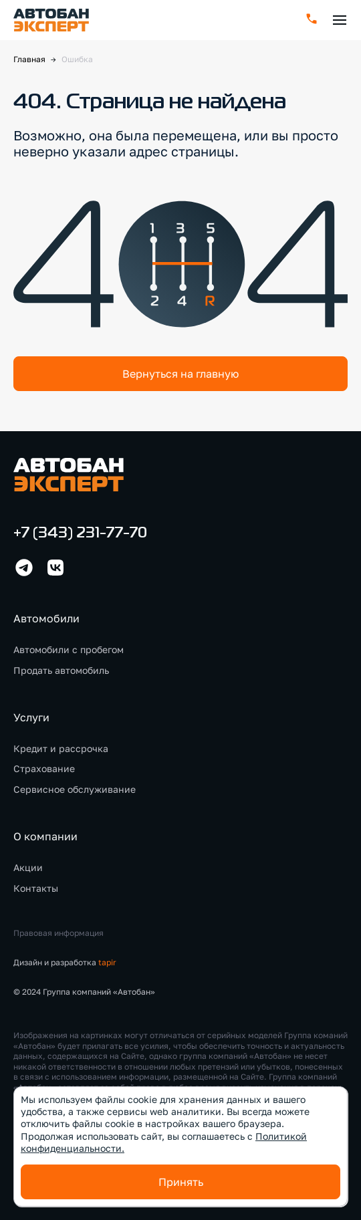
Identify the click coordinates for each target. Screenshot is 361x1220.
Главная (29, 59)
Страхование (44, 768)
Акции (28, 867)
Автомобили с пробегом (68, 649)
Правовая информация (58, 933)
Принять (180, 1182)
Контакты (35, 888)
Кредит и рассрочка (60, 748)
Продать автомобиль (61, 670)
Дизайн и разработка (64, 962)
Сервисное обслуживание (74, 789)
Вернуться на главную (180, 373)
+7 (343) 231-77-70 (80, 533)
